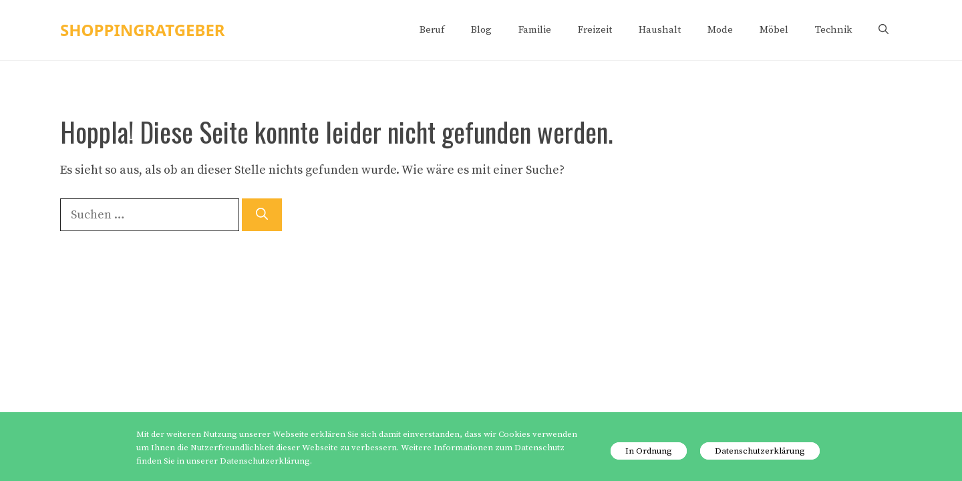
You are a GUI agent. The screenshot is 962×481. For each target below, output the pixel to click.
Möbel (774, 29)
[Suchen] (262, 214)
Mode (720, 29)
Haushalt (660, 29)
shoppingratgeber (142, 30)
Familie (534, 29)
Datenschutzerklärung (760, 451)
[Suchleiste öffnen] (883, 30)
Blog (481, 29)
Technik (833, 29)
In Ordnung (648, 451)
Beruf (432, 29)
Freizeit (595, 29)
